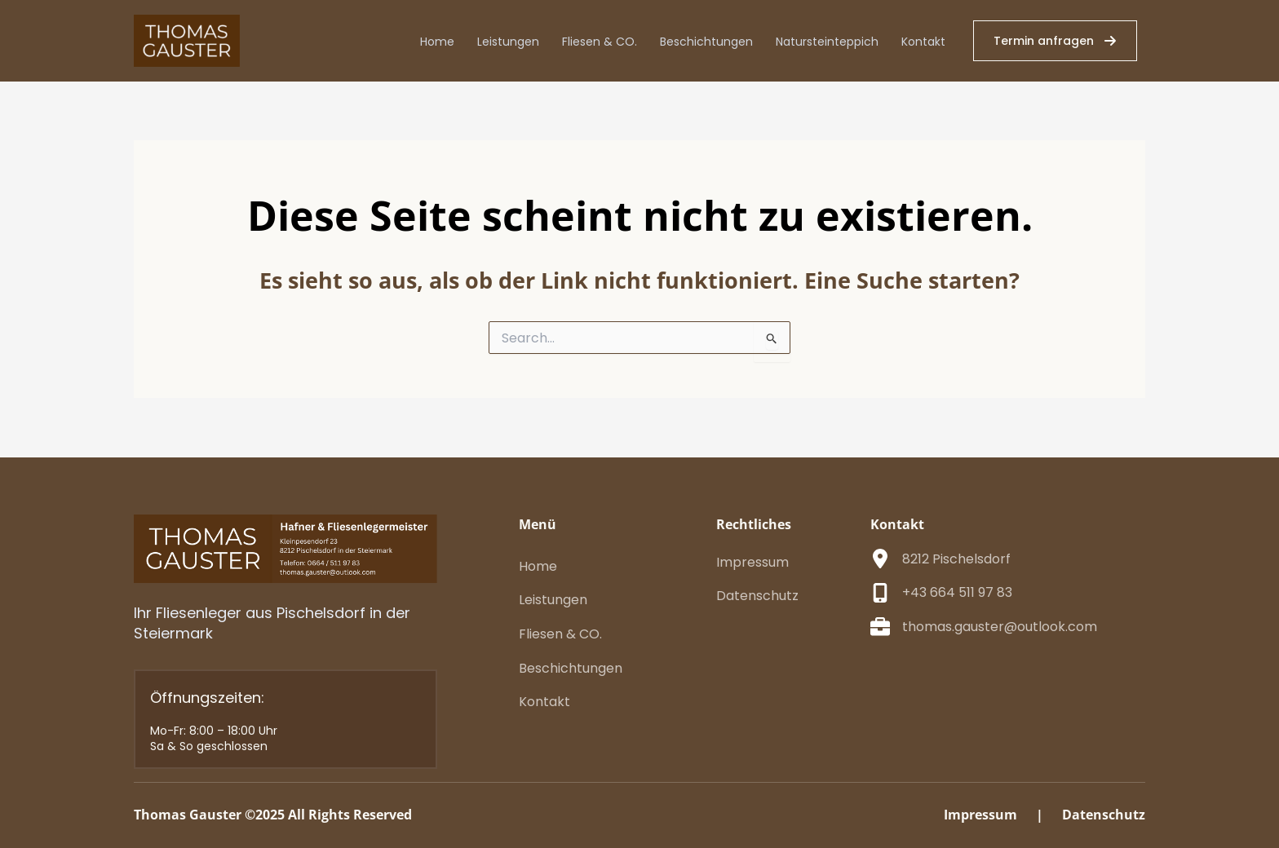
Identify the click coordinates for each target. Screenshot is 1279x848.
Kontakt (923, 41)
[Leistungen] (553, 600)
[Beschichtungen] (570, 668)
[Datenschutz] (757, 596)
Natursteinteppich (827, 41)
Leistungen (508, 41)
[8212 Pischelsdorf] (940, 559)
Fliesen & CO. (599, 41)
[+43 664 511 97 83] (941, 593)
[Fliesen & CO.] (560, 634)
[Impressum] (752, 562)
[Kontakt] (544, 702)
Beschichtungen (706, 41)
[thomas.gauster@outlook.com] (983, 627)
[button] (1055, 40)
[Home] (538, 566)
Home (437, 41)
